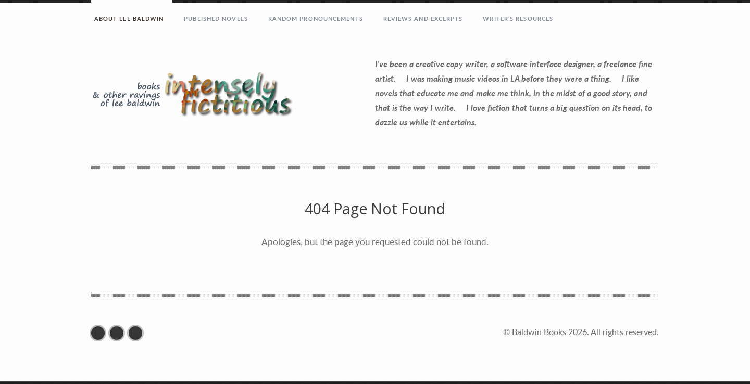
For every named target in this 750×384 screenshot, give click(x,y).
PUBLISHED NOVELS (216, 18)
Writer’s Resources (518, 18)
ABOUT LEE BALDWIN (129, 18)
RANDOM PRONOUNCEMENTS (315, 18)
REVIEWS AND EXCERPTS (423, 18)
